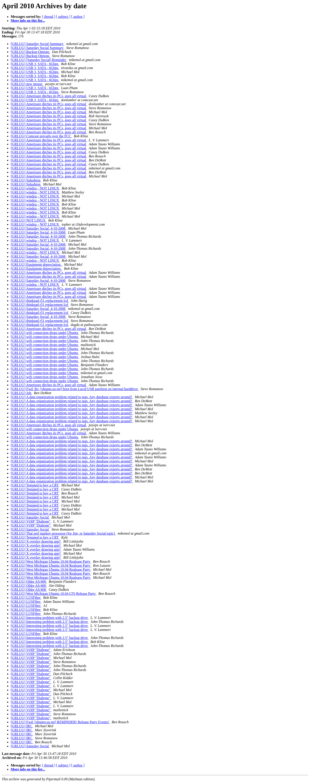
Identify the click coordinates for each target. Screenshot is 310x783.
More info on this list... (28, 21)
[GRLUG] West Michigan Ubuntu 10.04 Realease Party (51, 561)
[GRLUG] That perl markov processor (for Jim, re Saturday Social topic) (63, 533)
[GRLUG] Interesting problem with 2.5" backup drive (50, 618)
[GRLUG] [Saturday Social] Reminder (39, 60)
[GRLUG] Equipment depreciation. (36, 264)
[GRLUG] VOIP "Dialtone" (31, 521)
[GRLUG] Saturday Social (30, 517)
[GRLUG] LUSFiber (26, 598)
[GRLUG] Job (21, 393)
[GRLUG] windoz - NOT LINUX (35, 188)
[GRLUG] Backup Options (30, 52)
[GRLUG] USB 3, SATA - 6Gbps (35, 64)
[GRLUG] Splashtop (26, 180)
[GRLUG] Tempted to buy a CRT (35, 485)
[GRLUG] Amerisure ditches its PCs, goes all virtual (49, 96)
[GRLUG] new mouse (27, 84)
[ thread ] (48, 17)
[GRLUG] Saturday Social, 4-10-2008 (38, 228)
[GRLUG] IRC (22, 726)
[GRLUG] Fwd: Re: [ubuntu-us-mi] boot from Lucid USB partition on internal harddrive (75, 389)
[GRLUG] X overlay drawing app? (36, 541)
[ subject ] (63, 17)
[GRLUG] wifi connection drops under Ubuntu (45, 333)
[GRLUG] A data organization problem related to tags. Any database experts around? (72, 397)
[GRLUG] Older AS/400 (29, 581)
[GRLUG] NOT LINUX (28, 220)
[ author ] (78, 17)
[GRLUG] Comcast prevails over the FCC (41, 136)
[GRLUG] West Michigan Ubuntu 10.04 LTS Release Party (54, 593)
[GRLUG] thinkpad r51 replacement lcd (40, 301)
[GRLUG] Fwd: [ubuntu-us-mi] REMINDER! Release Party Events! (60, 722)
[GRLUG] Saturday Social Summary (37, 44)
